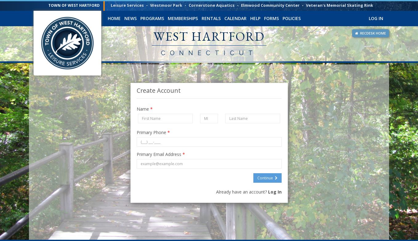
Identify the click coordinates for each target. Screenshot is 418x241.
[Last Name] (252, 118)
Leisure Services (127, 5)
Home (114, 18)
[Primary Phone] (209, 142)
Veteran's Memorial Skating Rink (339, 5)
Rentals (211, 18)
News (130, 18)
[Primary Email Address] (209, 164)
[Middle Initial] (209, 118)
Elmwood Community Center (270, 5)
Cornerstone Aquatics (212, 5)
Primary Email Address (161, 154)
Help (255, 18)
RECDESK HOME (370, 33)
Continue (267, 178)
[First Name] (165, 118)
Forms (271, 18)
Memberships (183, 18)
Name (145, 109)
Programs (152, 18)
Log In (376, 18)
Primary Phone (153, 132)
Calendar (235, 18)
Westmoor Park (166, 5)
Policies (292, 18)
